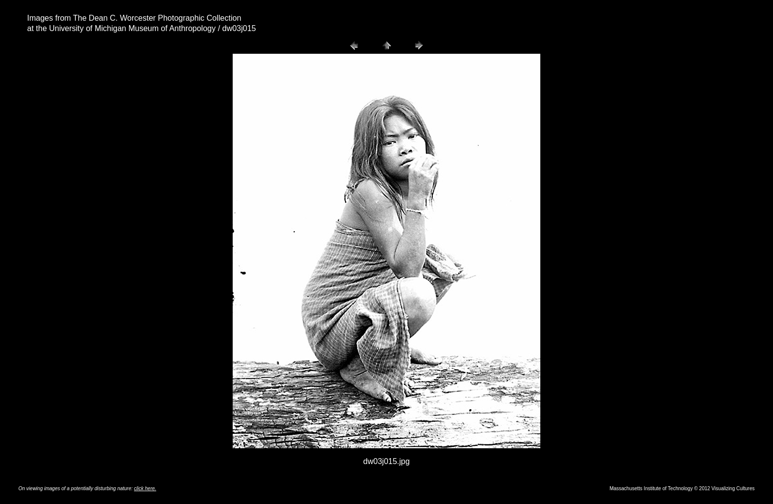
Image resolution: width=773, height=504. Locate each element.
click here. (145, 488)
